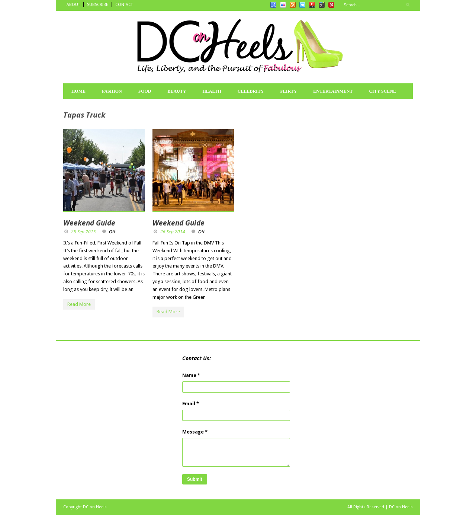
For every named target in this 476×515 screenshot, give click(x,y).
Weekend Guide (89, 223)
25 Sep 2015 (83, 231)
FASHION (112, 91)
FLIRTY (288, 91)
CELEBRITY (251, 91)
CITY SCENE (382, 91)
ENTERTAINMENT (333, 91)
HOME (78, 91)
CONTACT (124, 4)
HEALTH (211, 91)
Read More (79, 304)
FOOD (144, 91)
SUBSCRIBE (97, 4)
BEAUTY (176, 91)
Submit (194, 479)
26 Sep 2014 (172, 231)
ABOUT (73, 4)
